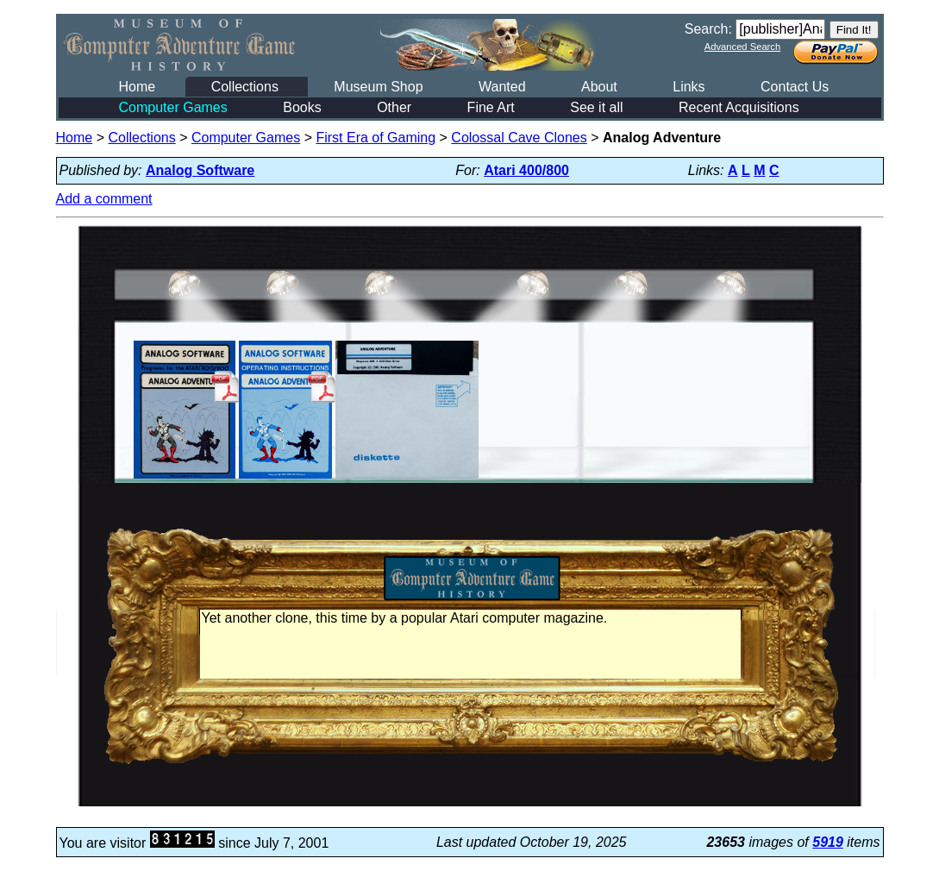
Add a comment (104, 198)
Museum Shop (378, 86)
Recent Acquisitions (739, 107)
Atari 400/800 (526, 170)
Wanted (502, 86)
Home (137, 86)
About (599, 86)
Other (394, 107)
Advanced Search (742, 46)
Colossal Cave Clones (518, 137)
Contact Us (795, 86)
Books (302, 107)
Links (688, 86)
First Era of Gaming (375, 137)
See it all (596, 107)
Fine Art (491, 107)
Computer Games (173, 107)
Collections (245, 86)
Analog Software (200, 170)
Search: (708, 29)
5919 (827, 842)
